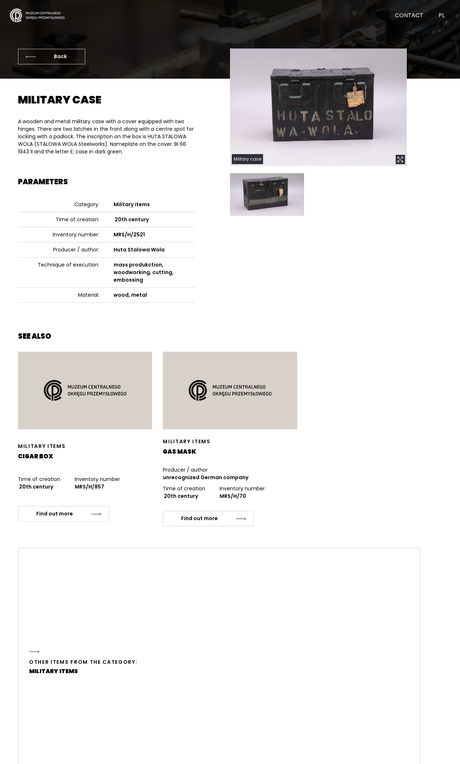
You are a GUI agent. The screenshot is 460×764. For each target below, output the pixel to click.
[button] (318, 107)
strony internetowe (413, 753)
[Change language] (433, 21)
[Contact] (401, 21)
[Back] (51, 56)
